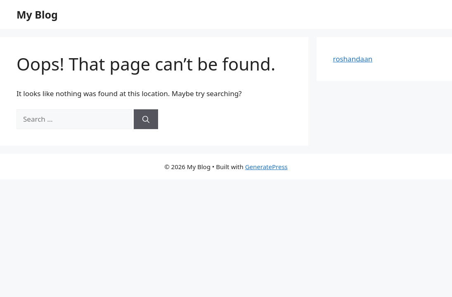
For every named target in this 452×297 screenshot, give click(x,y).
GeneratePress (266, 167)
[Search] (146, 119)
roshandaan (353, 59)
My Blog (37, 14)
